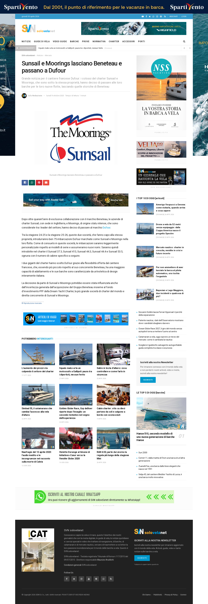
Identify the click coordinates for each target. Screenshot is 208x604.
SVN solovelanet (28, 55)
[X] (150, 16)
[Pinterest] (161, 16)
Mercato (48, 55)
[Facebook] (146, 16)
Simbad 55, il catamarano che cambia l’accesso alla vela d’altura (37, 411)
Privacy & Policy (171, 595)
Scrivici (183, 595)
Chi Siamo (146, 595)
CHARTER (114, 41)
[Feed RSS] (165, 16)
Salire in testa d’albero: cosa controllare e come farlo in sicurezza (112, 371)
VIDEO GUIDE (60, 41)
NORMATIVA (99, 41)
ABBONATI (173, 16)
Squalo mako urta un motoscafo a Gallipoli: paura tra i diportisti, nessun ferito (70, 48)
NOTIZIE (26, 41)
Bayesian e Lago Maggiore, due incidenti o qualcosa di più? (170, 293)
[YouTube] (143, 16)
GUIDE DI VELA (42, 41)
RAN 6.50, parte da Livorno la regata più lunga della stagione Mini (113, 455)
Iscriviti (148, 380)
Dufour (106, 227)
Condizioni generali (72, 565)
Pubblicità (158, 595)
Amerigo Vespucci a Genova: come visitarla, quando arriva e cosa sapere (171, 207)
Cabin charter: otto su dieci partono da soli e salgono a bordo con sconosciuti (111, 411)
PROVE (85, 41)
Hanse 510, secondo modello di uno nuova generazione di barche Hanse (155, 437)
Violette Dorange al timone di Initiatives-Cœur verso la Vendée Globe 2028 (74, 455)
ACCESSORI (128, 41)
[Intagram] (157, 16)
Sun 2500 (143, 452)
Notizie (40, 55)
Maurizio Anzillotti (105, 560)
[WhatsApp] (153, 16)
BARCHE (74, 41)
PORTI (141, 41)
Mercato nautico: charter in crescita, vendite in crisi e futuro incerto (170, 250)
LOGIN (183, 16)
